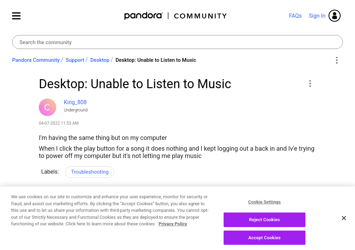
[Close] (344, 224)
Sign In (317, 15)
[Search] (177, 42)
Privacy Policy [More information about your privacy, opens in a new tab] (172, 230)
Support (75, 60)
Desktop (100, 60)
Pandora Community (175, 15)
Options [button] (336, 60)
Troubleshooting (90, 172)
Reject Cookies (264, 225)
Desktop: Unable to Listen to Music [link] (155, 60)
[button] (309, 83)
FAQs (295, 15)
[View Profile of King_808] (75, 102)
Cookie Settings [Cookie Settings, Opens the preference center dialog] (264, 208)
